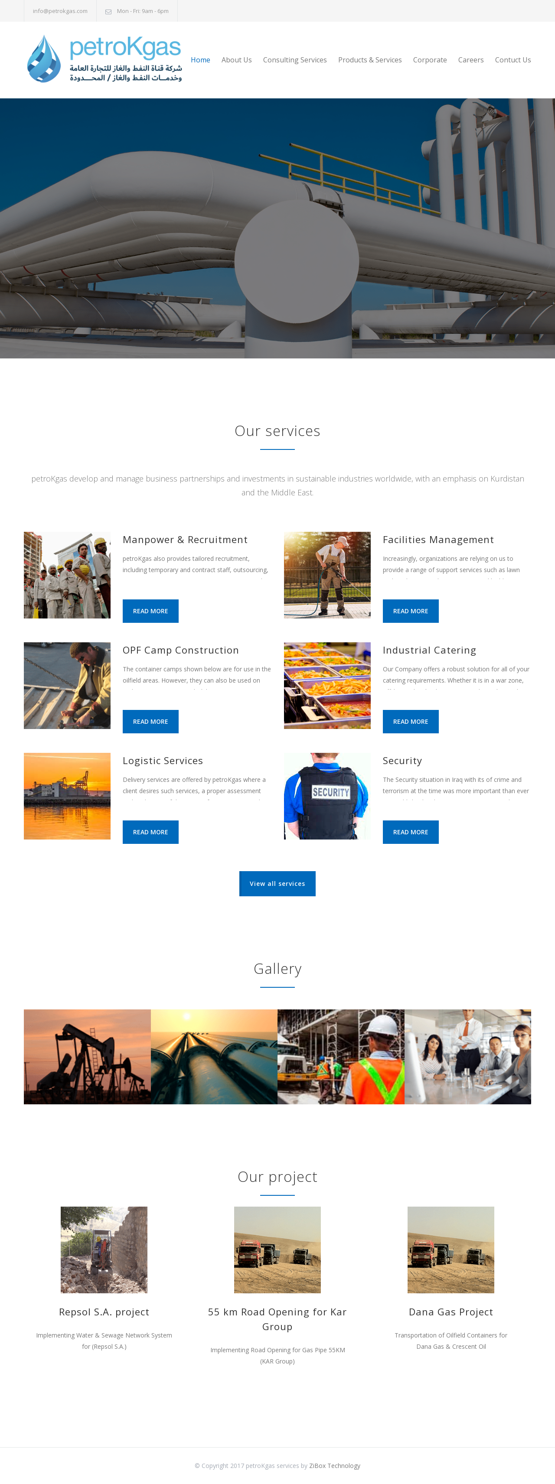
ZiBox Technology (334, 1465)
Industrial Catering (430, 649)
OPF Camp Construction (181, 649)
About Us (237, 60)
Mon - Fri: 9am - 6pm (143, 11)
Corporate (430, 60)
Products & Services (370, 60)
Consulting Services (295, 60)
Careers (471, 60)
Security (402, 760)
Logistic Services (163, 760)
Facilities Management (438, 539)
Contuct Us (513, 60)
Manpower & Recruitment (185, 539)
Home (200, 60)
